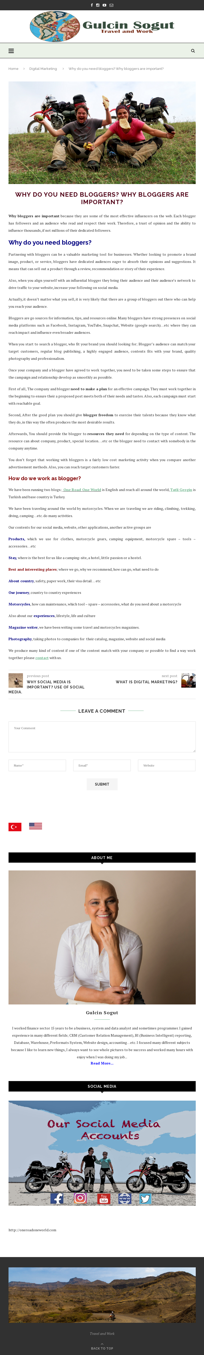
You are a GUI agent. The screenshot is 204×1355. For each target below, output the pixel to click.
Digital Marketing (43, 69)
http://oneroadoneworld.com (32, 1229)
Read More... (102, 1063)
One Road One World (82, 489)
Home (14, 69)
